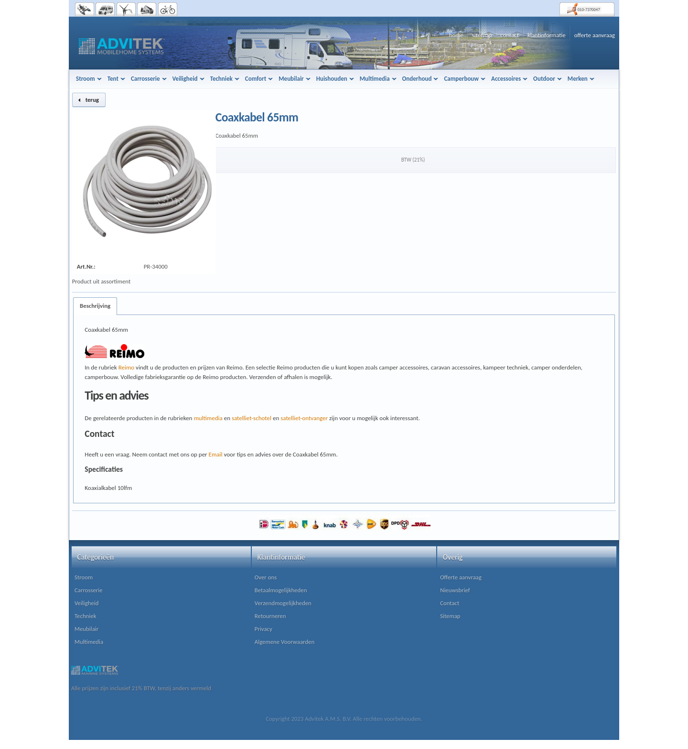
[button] (89, 100)
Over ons (266, 577)
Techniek (85, 615)
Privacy (263, 628)
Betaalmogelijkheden (281, 590)
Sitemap (450, 615)
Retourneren (270, 615)
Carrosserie (89, 590)
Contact (449, 603)
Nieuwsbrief (455, 590)
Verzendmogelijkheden (283, 603)
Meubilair (86, 628)
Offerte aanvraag (461, 577)
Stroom (84, 577)
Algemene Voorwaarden (284, 641)
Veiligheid (87, 603)
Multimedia (89, 641)
